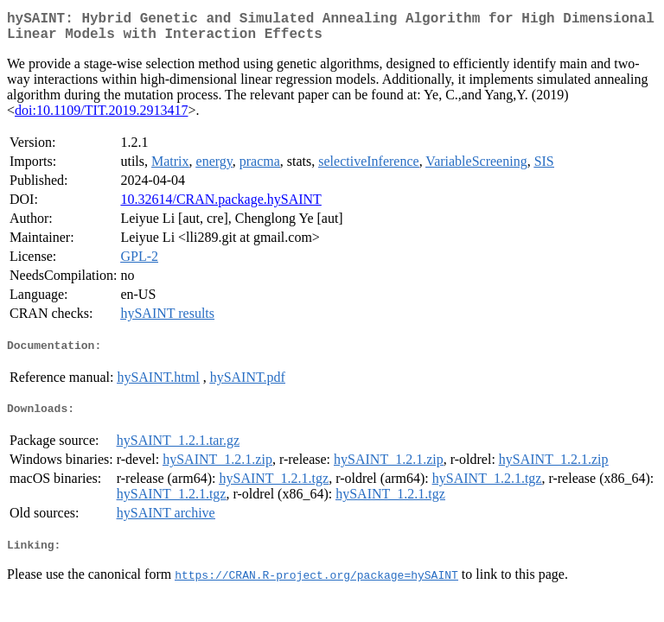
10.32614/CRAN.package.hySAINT (220, 206)
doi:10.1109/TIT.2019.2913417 (101, 117)
